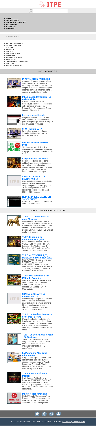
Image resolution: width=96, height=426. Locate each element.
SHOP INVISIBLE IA (32, 129)
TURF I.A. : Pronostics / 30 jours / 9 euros (35, 217)
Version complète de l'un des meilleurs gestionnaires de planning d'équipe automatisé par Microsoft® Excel (37, 150)
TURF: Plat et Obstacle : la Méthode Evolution (35, 276)
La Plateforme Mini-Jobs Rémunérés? (34, 354)
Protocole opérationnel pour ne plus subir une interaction (37, 202)
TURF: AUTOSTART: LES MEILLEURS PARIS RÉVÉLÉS (37, 256)
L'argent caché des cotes (35, 158)
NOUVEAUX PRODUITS (16, 22)
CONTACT (10, 28)
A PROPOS (10, 26)
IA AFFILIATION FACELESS (36, 79)
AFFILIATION (11, 24)
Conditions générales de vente (73, 422)
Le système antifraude (33, 115)
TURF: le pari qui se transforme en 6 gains (33, 238)
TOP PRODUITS (12, 20)
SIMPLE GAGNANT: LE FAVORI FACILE (33, 177)
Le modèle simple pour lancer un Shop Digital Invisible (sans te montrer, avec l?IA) (36, 133)
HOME (8, 18)
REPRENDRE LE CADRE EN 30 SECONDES (36, 198)
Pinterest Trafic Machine (34, 394)
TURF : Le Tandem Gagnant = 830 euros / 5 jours (37, 315)
